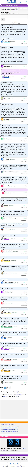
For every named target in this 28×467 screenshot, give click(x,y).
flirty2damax (7, 370)
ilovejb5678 (6, 119)
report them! (12, 459)
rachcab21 (6, 238)
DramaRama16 (7, 359)
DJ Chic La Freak (8, 251)
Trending (17, 464)
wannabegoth (7, 218)
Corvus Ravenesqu (8, 171)
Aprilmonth (6, 159)
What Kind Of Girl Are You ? (8, 424)
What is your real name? (12, 9)
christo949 (6, 76)
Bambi (5, 382)
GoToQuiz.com (18, 392)
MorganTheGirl (7, 273)
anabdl (5, 98)
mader (5, 303)
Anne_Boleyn (7, 186)
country (17, 396)
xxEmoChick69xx (8, 326)
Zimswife (6, 205)
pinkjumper (6, 229)
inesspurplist (7, 260)
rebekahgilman (7, 312)
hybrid (5, 138)
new (19, 23)
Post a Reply (24, 43)
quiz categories (19, 394)
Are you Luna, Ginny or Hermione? (10, 427)
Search (14, 464)
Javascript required (14, 16)
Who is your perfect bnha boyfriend (10, 431)
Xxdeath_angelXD (8, 282)
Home (10, 464)
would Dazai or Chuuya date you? (10, 429)
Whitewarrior (7, 66)
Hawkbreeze (7, 41)
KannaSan (6, 348)
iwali (5, 337)
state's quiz (5, 396)
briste (5, 292)
